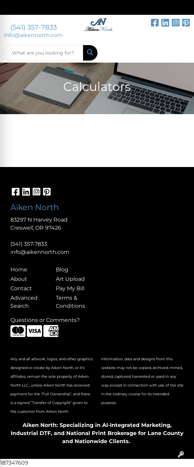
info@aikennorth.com (33, 35)
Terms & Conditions (70, 302)
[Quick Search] (43, 53)
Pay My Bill (70, 288)
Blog (62, 269)
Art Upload (70, 279)
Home (18, 269)
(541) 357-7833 (33, 27)
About (18, 279)
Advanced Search (24, 302)
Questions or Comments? (45, 320)
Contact (21, 288)
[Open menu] (180, 53)
